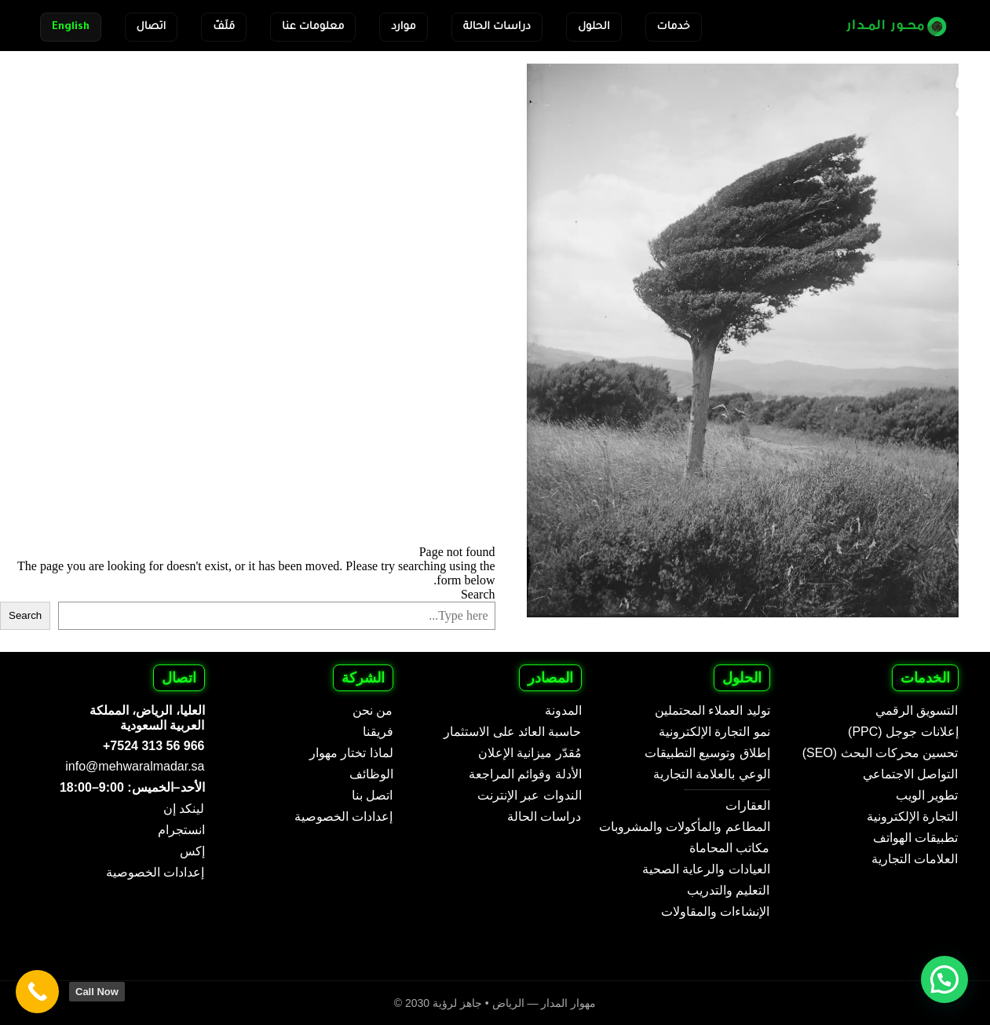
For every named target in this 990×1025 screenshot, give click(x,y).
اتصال (151, 27)
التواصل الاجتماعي (910, 774)
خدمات (673, 27)
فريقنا (378, 731)
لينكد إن (183, 808)
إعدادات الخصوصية (343, 816)
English (71, 27)
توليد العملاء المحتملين (712, 710)
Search (478, 594)
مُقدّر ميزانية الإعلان (530, 753)
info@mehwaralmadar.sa (134, 766)
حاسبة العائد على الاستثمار (512, 731)
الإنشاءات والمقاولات (715, 911)
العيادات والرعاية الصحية (706, 869)
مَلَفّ (224, 27)
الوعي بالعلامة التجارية (711, 774)
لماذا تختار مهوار (351, 753)
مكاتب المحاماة (729, 848)
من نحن (373, 710)
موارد (403, 27)
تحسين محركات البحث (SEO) (880, 753)
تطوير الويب (927, 795)
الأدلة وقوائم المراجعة (525, 774)
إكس (192, 851)
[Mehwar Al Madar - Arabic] (886, 25)
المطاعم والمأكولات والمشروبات (684, 826)
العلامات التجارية (914, 859)
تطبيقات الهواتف (915, 837)
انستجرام (181, 829)
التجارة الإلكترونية (912, 816)
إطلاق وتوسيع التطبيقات (707, 753)
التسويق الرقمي (916, 710)
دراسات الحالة (497, 27)
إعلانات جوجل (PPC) (903, 731)
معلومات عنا (313, 27)
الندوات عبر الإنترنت (529, 795)
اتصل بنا (372, 795)
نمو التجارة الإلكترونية (714, 731)
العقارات (747, 805)
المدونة (563, 710)
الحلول (594, 27)
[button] (944, 979)
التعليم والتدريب (728, 890)
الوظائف (371, 774)
